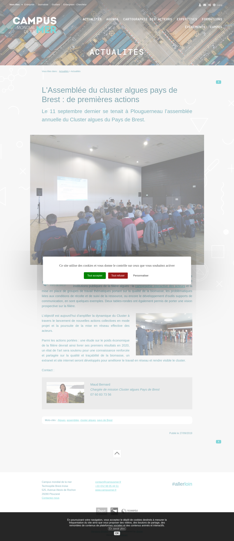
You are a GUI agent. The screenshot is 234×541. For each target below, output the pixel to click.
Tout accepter (94, 275)
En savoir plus (117, 534)
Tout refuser (117, 275)
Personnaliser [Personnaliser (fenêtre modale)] (141, 275)
